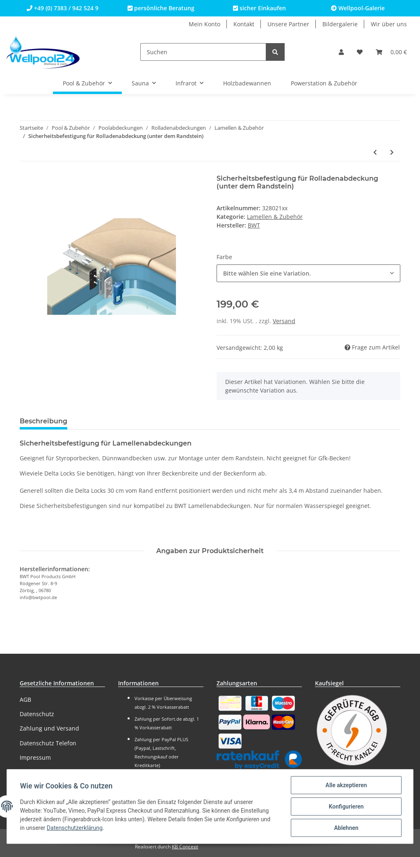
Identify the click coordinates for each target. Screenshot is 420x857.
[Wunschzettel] (359, 52)
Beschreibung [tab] (43, 421)
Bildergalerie (340, 24)
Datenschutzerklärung (75, 828)
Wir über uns (389, 24)
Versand (284, 321)
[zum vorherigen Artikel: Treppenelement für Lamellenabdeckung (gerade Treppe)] (375, 152)
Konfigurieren (346, 806)
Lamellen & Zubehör (275, 217)
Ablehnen (346, 828)
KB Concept (185, 846)
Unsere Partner (288, 24)
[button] (341, 52)
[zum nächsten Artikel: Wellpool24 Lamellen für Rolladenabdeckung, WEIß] (391, 152)
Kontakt (243, 24)
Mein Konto (204, 24)
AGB (25, 699)
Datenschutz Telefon (48, 743)
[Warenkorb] (391, 52)
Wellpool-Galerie (358, 8)
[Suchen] (203, 52)
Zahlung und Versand (49, 728)
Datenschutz (37, 714)
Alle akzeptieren (346, 785)
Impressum (35, 757)
